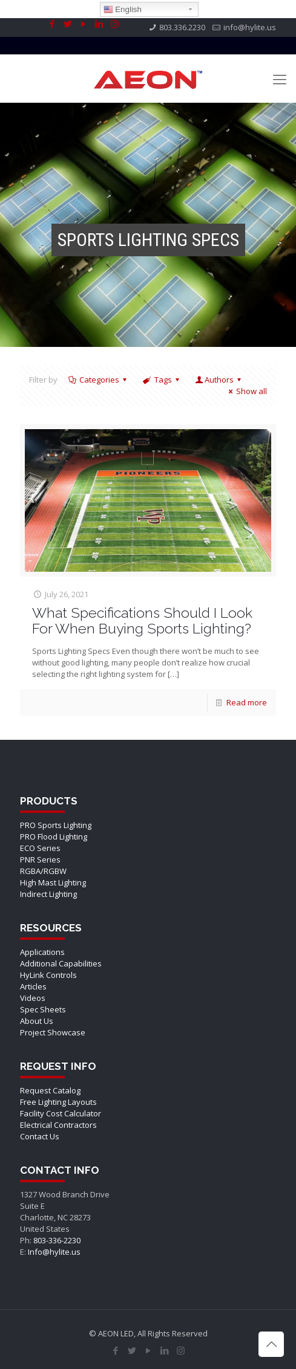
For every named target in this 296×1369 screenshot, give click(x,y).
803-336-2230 (57, 1240)
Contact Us (39, 1136)
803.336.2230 (182, 27)
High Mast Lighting (53, 882)
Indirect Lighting (48, 893)
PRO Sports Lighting (55, 825)
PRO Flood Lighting (53, 836)
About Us (36, 1020)
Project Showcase (52, 1032)
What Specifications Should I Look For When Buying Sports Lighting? (142, 620)
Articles (33, 986)
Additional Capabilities (61, 963)
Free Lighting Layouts (58, 1101)
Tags (161, 379)
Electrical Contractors (58, 1124)
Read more (246, 702)
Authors (219, 379)
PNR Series (40, 859)
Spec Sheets (43, 1009)
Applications (42, 952)
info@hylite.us (249, 27)
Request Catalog (50, 1090)
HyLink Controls (48, 974)
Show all (246, 391)
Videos (32, 997)
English (123, 10)
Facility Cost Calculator (60, 1113)
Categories (98, 379)
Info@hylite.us (54, 1251)
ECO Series (40, 848)
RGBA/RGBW (43, 871)
